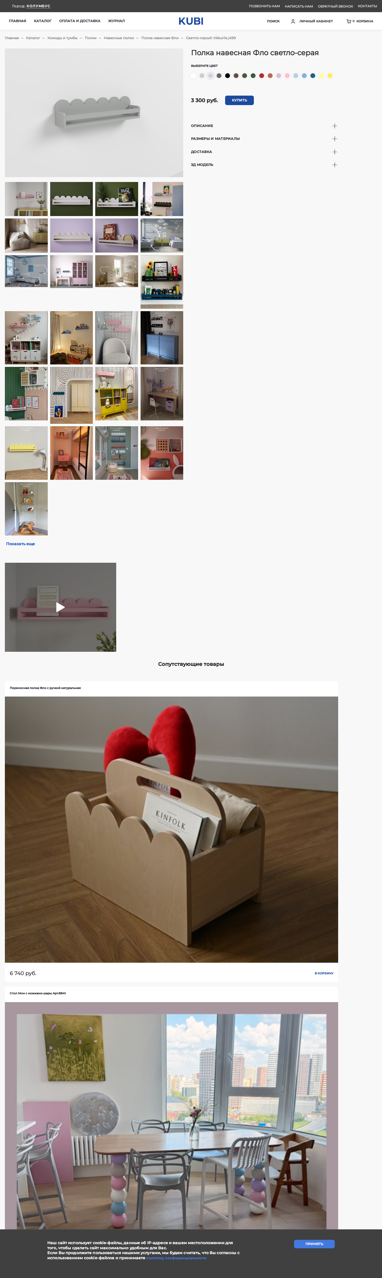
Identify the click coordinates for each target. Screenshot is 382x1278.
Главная (17, 21)
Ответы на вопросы (229, 1215)
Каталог (33, 38)
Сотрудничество (124, 1215)
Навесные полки (119, 38)
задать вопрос (191, 1186)
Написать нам (299, 6)
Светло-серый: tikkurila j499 (211, 38)
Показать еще (22, 544)
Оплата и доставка (79, 21)
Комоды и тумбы (62, 38)
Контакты (367, 6)
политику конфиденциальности (179, 1258)
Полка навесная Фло (160, 38)
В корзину (60, 772)
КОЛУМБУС (38, 6)
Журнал (116, 21)
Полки (90, 38)
